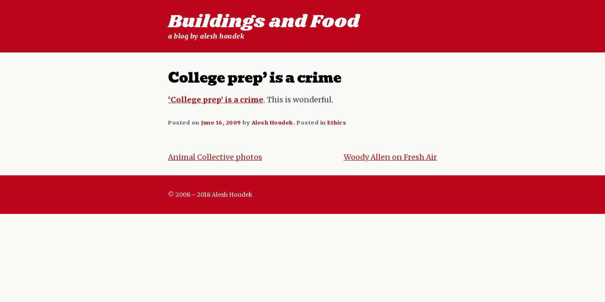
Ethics (336, 122)
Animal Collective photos (215, 157)
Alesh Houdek (272, 122)
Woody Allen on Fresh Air (390, 157)
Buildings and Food (263, 21)
